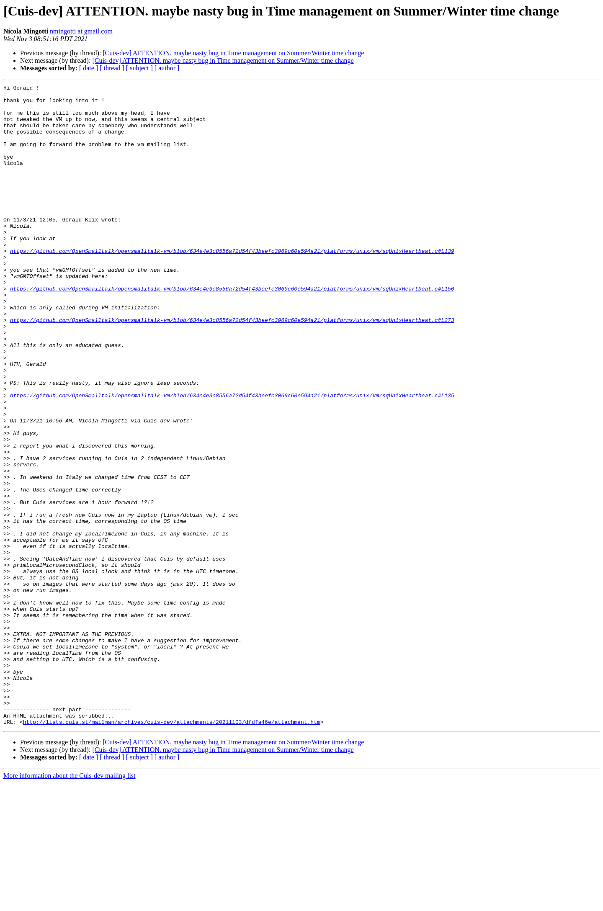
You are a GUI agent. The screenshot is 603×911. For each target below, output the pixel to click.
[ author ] (167, 68)
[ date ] (88, 68)
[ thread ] (112, 68)
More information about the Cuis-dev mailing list (69, 903)
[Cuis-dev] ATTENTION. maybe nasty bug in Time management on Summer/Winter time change (233, 53)
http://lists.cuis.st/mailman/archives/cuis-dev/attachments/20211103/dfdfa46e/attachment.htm (171, 850)
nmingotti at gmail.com (81, 31)
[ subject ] (139, 68)
